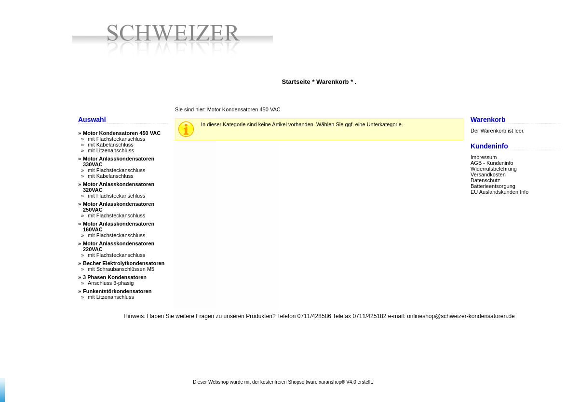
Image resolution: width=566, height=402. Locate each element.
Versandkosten (488, 174)
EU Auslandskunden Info (499, 192)
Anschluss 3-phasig (111, 283)
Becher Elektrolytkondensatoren (123, 263)
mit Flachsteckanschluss (116, 139)
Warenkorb (332, 81)
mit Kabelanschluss (111, 144)
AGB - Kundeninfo (492, 163)
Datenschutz (485, 180)
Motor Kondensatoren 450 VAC (122, 133)
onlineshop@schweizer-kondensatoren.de (461, 316)
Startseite (296, 81)
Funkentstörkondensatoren (117, 291)
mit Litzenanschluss (111, 150)
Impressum (484, 157)
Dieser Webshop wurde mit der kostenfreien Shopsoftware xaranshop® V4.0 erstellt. (283, 382)
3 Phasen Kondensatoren (115, 277)
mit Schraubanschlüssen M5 (121, 269)
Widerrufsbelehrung (494, 169)
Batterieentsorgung (493, 186)
